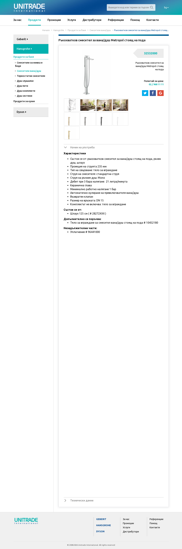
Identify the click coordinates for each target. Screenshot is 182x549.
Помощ (135, 19)
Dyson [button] (21, 111)
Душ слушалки (24, 81)
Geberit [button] (22, 39)
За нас (17, 19)
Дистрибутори (91, 19)
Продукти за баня (77, 30)
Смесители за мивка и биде (28, 64)
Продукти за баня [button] (23, 57)
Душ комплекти (25, 91)
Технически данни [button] (81, 500)
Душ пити (21, 86)
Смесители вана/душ (100, 30)
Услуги (71, 19)
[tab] (31, 39)
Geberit (101, 519)
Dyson (100, 531)
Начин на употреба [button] (82, 147)
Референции (116, 19)
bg (166, 7)
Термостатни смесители (30, 76)
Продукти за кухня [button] (24, 101)
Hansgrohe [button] (24, 48)
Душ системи (23, 95)
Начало (46, 30)
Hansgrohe (58, 30)
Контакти (152, 19)
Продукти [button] (34, 19)
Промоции (54, 19)
